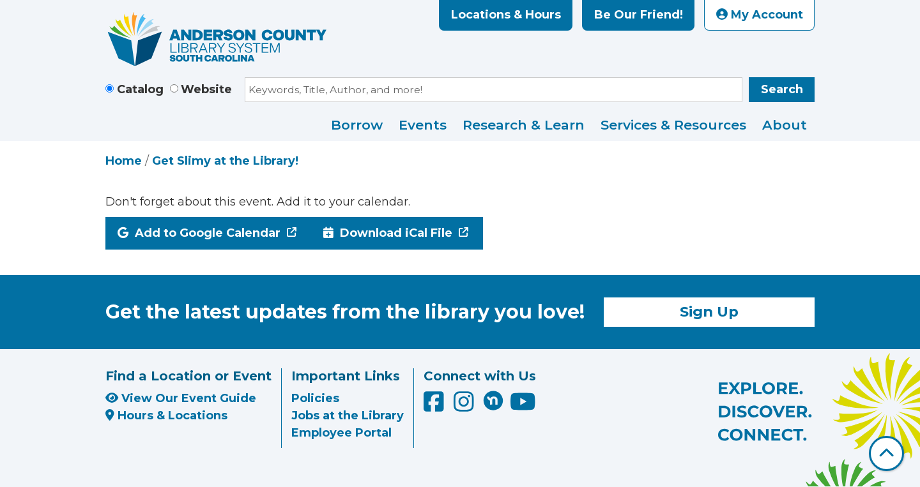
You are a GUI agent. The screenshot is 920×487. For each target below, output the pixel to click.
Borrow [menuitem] (357, 125)
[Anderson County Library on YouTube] (523, 406)
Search (782, 89)
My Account (759, 15)
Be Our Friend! (638, 15)
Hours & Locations (166, 415)
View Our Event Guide (180, 398)
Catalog (140, 89)
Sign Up (709, 311)
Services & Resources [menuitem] (673, 125)
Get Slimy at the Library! (225, 161)
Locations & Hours (506, 15)
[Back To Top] (886, 453)
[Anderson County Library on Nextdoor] (493, 400)
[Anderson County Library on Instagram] (465, 406)
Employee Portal (341, 433)
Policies (315, 398)
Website (206, 89)
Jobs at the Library (347, 415)
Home (123, 161)
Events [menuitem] (423, 125)
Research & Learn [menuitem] (524, 125)
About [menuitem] (784, 125)
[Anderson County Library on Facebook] (435, 406)
